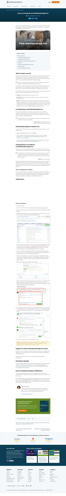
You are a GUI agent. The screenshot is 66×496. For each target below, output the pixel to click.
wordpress (38, 423)
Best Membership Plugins (11, 481)
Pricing (39, 6)
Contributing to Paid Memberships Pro (25, 57)
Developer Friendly (21, 66)
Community (33, 6)
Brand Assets (52, 476)
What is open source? (22, 55)
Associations (19, 473)
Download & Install (42, 476)
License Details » (10, 459)
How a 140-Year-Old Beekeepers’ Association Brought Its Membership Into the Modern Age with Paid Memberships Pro (43, 461)
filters (24, 423)
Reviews (8, 478)
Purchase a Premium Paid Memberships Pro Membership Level (28, 139)
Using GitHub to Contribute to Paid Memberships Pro (27, 60)
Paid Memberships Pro (19, 1)
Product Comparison (10, 476)
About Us (51, 473)
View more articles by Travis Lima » (27, 395)
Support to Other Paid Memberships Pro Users (26, 64)
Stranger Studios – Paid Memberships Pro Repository (39, 209)
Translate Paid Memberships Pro (22, 132)
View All (29, 483)
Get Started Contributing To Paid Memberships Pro (33, 136)
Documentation (24, 6)
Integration (30, 479)
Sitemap (51, 481)
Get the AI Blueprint (23, 411)
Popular (29, 476)
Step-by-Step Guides (10, 483)
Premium (30, 475)
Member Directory (20, 479)
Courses (18, 478)
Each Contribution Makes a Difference (25, 67)
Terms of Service (53, 483)
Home (7, 10)
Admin (29, 478)
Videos (18, 483)
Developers (41, 479)
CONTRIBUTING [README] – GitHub (44, 123)
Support (40, 473)
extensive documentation (26, 366)
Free (29, 473)
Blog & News (19, 475)
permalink (23, 425)
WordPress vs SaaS (10, 482)
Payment (29, 481)
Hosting (40, 478)
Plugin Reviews (17, 440)
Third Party (30, 482)
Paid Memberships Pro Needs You (24, 59)
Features (9, 6)
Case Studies (9, 479)
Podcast (18, 482)
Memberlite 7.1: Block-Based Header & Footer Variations (31, 459)
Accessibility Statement (54, 479)
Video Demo (20, 62)
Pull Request (18, 151)
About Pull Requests (46, 160)
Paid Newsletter (20, 481)
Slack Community (42, 482)
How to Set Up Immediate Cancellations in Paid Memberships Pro (54, 460)
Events (51, 475)
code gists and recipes (41, 366)
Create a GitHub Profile (21, 206)
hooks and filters (28, 423)
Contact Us (41, 483)
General (45, 423)
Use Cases (16, 6)
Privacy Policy (52, 482)
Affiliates (51, 478)
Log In (49, 2)
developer (20, 423)
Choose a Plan (56, 2)
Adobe (39, 79)
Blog (9, 10)
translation (34, 423)
